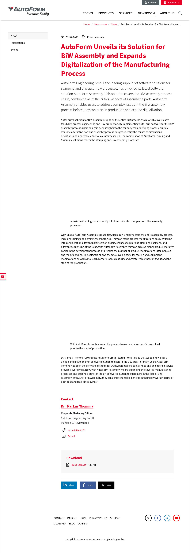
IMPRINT (72, 518)
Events (14, 49)
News (114, 24)
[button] (69, 485)
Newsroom (146, 13)
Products (106, 13)
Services (126, 13)
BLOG (72, 523)
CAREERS (83, 523)
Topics (88, 13)
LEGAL (83, 518)
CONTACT (59, 518)
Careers (150, 2)
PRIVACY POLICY (98, 518)
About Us (167, 13)
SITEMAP (115, 518)
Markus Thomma (77, 406)
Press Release (78, 465)
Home (86, 24)
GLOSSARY (60, 523)
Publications (18, 42)
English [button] (171, 2)
